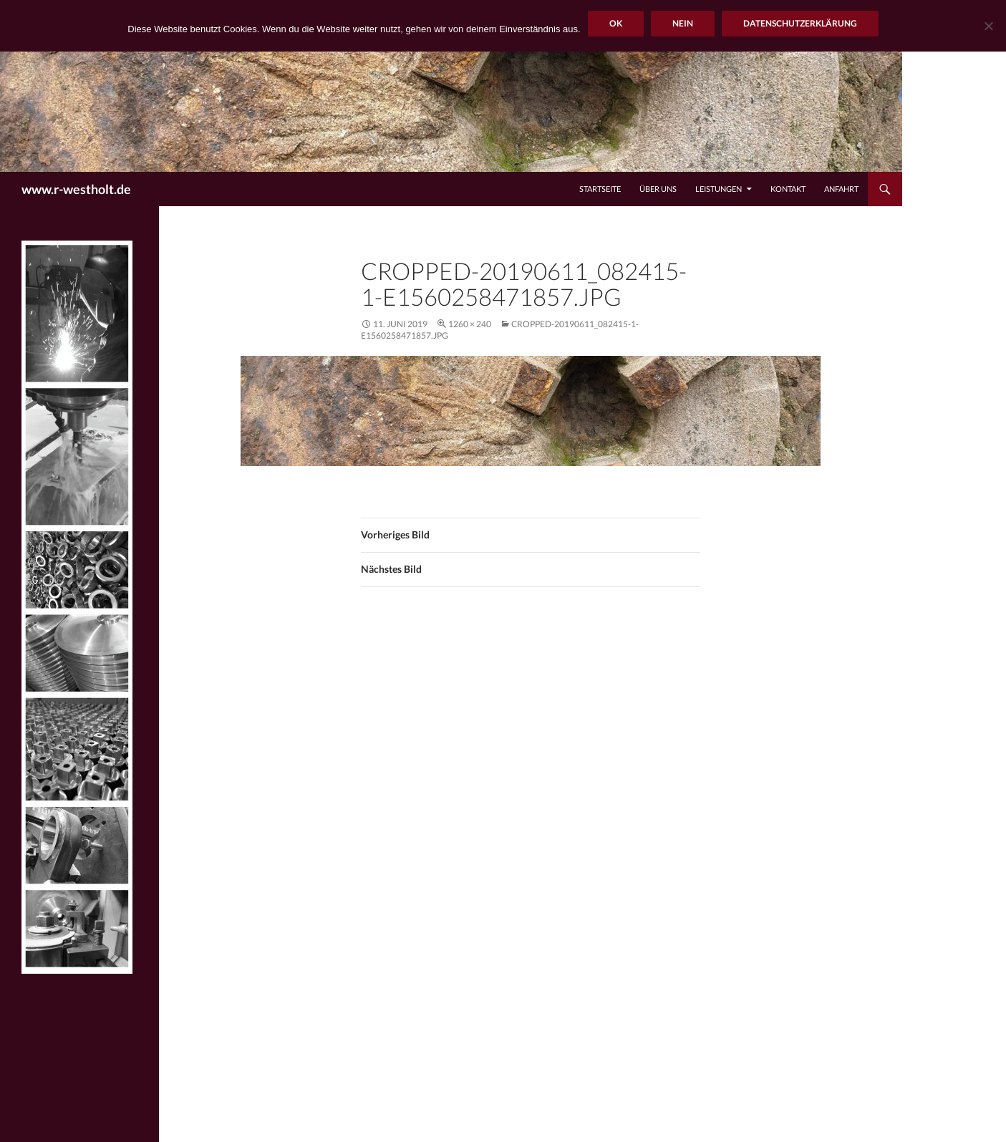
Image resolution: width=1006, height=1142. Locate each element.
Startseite (600, 188)
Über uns (658, 188)
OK (615, 23)
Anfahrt (841, 188)
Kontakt (788, 188)
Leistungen (718, 188)
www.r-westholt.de (76, 189)
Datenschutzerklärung (800, 23)
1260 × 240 (469, 324)
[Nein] (988, 26)
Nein (682, 23)
